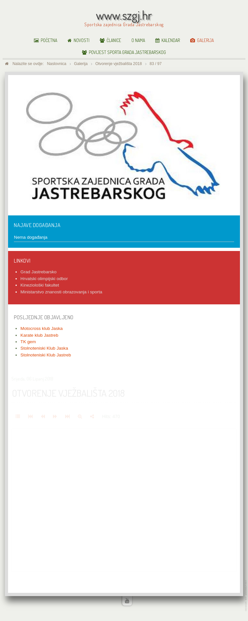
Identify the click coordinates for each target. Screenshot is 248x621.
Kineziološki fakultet (39, 285)
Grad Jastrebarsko (38, 271)
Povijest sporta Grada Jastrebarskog (127, 52)
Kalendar (170, 40)
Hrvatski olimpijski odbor (44, 278)
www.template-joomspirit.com (246, 595)
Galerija (205, 40)
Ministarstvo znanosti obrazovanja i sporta (61, 291)
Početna (49, 40)
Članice (114, 40)
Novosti (81, 40)
